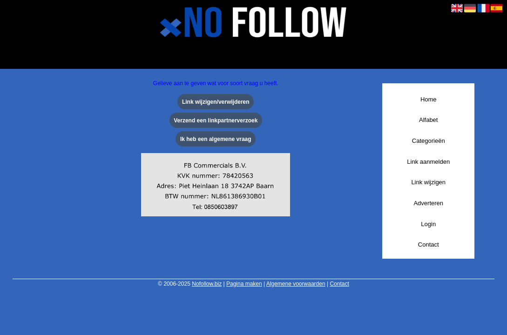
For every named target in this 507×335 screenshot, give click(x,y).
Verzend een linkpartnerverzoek (215, 120)
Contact (428, 244)
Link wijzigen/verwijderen (216, 102)
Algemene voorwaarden (295, 284)
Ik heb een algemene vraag (215, 139)
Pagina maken (244, 284)
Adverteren (428, 203)
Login (428, 224)
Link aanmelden (428, 161)
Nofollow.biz (207, 284)
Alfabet (428, 119)
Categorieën (428, 140)
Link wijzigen (428, 182)
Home (428, 99)
